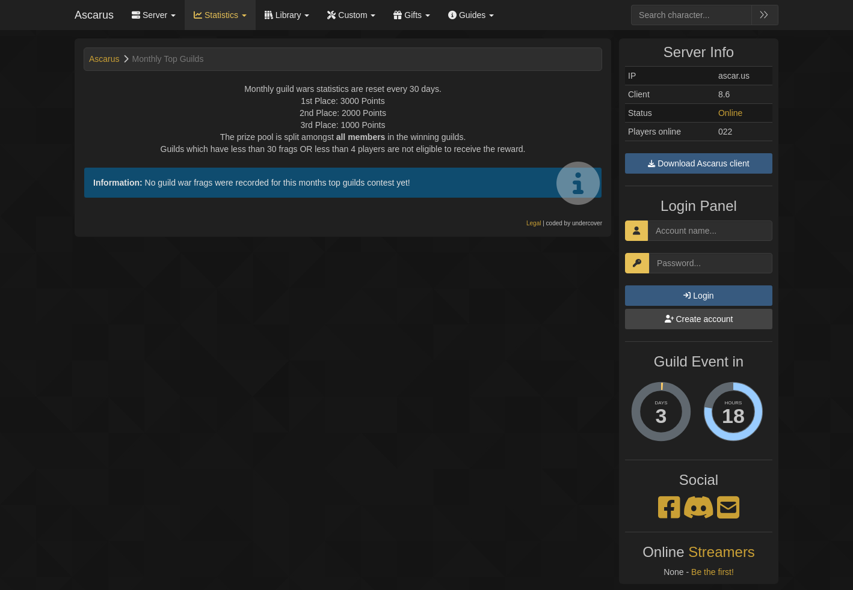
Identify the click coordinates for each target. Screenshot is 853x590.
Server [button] (154, 15)
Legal (533, 223)
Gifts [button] (411, 15)
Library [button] (287, 15)
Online (730, 113)
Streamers (721, 552)
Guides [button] (471, 15)
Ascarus (94, 15)
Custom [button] (351, 15)
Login (698, 295)
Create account (699, 319)
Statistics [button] (220, 15)
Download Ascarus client (698, 163)
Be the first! (712, 572)
